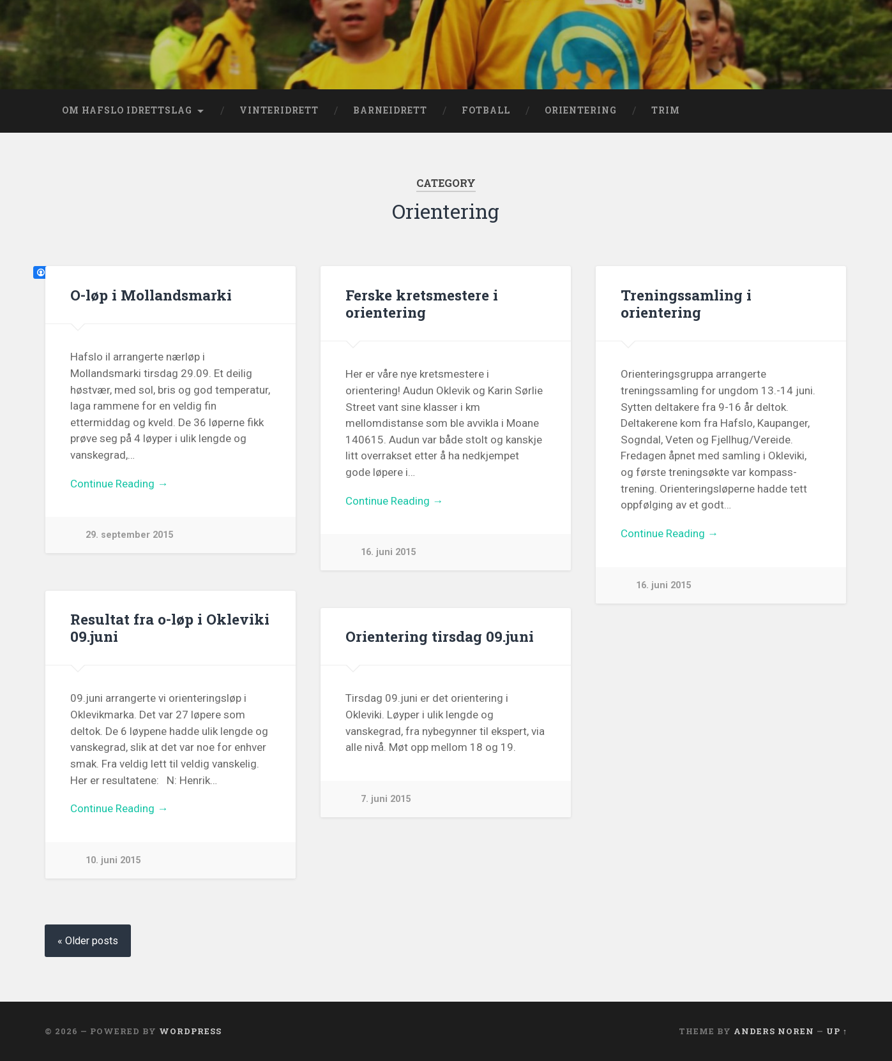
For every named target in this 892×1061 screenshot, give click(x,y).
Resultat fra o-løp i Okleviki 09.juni (169, 627)
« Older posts (87, 941)
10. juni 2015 (113, 860)
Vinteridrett (279, 110)
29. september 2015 (129, 535)
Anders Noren (774, 1031)
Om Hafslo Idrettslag (127, 110)
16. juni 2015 (388, 552)
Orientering (581, 110)
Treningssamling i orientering (686, 303)
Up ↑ (836, 1031)
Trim (665, 110)
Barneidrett (390, 110)
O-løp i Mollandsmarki (151, 294)
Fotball (486, 110)
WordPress (190, 1031)
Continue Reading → (119, 483)
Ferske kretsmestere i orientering (421, 303)
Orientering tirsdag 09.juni (439, 636)
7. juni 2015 (386, 799)
